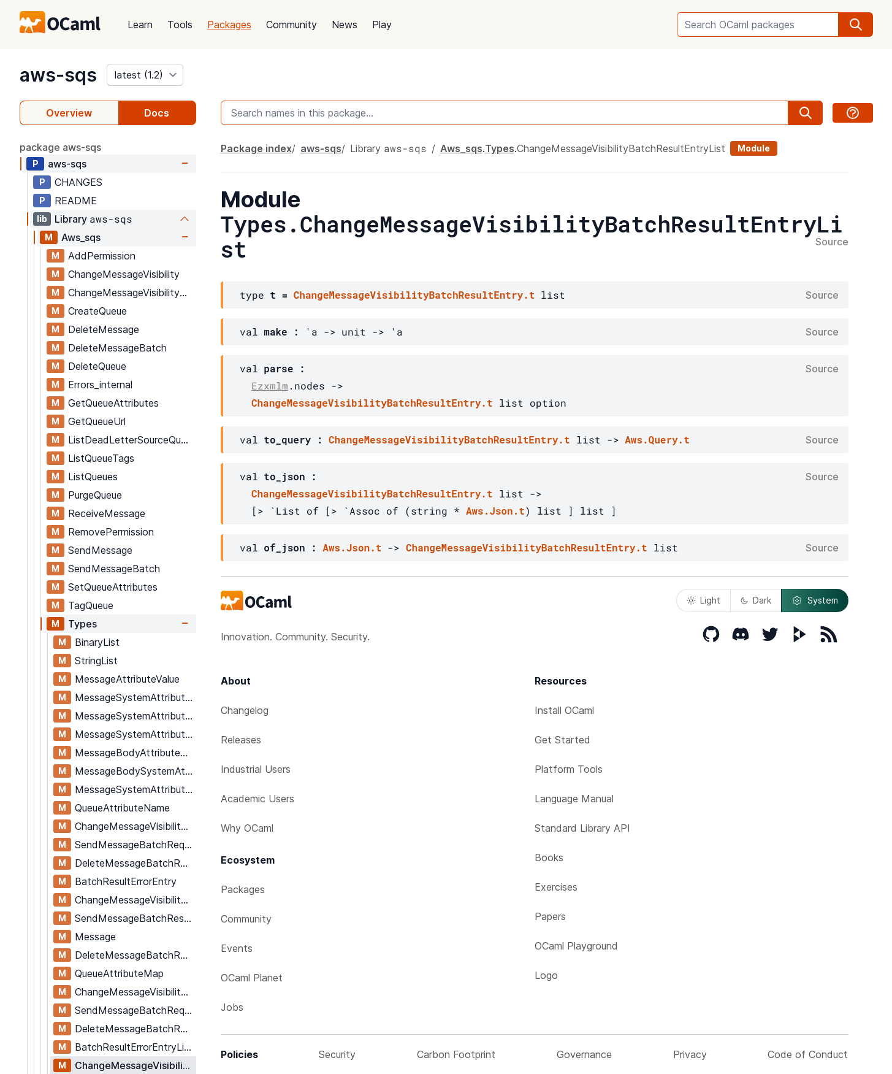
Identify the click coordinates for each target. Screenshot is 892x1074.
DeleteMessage (103, 329)
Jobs (232, 1007)
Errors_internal (100, 384)
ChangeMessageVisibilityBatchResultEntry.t (414, 294)
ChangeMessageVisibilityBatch (132, 292)
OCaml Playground (576, 946)
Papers (550, 916)
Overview (69, 113)
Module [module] (754, 148)
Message (95, 936)
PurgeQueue (95, 495)
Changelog (245, 710)
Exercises (556, 887)
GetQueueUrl (97, 421)
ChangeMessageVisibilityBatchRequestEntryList (135, 992)
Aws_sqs (81, 237)
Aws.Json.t (495, 510)
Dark (756, 600)
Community (291, 24)
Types (82, 624)
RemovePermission (111, 532)
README (76, 200)
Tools (180, 24)
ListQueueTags (101, 458)
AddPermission (101, 256)
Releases (241, 740)
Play (382, 24)
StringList (96, 660)
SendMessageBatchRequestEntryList (135, 1010)
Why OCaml (247, 828)
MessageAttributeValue (127, 679)
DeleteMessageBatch (117, 348)
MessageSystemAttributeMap (135, 789)
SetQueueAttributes (113, 587)
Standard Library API (582, 828)
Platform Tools (569, 769)
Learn (140, 24)
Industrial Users (256, 769)
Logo (546, 975)
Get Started (562, 740)
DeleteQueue (97, 366)
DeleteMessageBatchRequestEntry (135, 863)
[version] (145, 75)
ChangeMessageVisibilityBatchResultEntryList (135, 1065)
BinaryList (97, 642)
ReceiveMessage (106, 513)
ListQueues (93, 476)
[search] (856, 24)
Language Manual (574, 798)
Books (549, 857)
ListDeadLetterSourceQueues (132, 440)
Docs (156, 113)
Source (831, 242)
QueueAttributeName (122, 808)
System (814, 600)
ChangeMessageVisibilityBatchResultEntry (135, 900)
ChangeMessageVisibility (124, 274)
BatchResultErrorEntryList (134, 1047)
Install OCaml (564, 710)
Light (703, 600)
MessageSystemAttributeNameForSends (135, 697)
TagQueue (90, 605)
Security (337, 1054)
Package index (256, 148)
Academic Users (257, 798)
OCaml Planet (252, 978)
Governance (584, 1054)
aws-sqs (58, 75)
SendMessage (100, 550)
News (344, 24)
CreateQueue (97, 311)
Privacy (690, 1054)
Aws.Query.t (657, 439)
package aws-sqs (60, 147)
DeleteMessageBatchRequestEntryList (135, 1028)
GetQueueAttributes (113, 403)
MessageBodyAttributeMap (135, 752)
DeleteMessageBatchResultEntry (135, 955)
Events (237, 948)
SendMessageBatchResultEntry (135, 918)
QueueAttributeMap (119, 973)
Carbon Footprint (456, 1054)
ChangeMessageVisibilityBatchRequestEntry (135, 826)
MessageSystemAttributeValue (135, 716)
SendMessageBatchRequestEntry (135, 844)
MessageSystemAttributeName (135, 734)
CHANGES (78, 182)
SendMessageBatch (114, 568)
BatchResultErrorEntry (126, 881)
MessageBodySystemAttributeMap (135, 771)
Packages (229, 24)
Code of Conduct (808, 1054)
